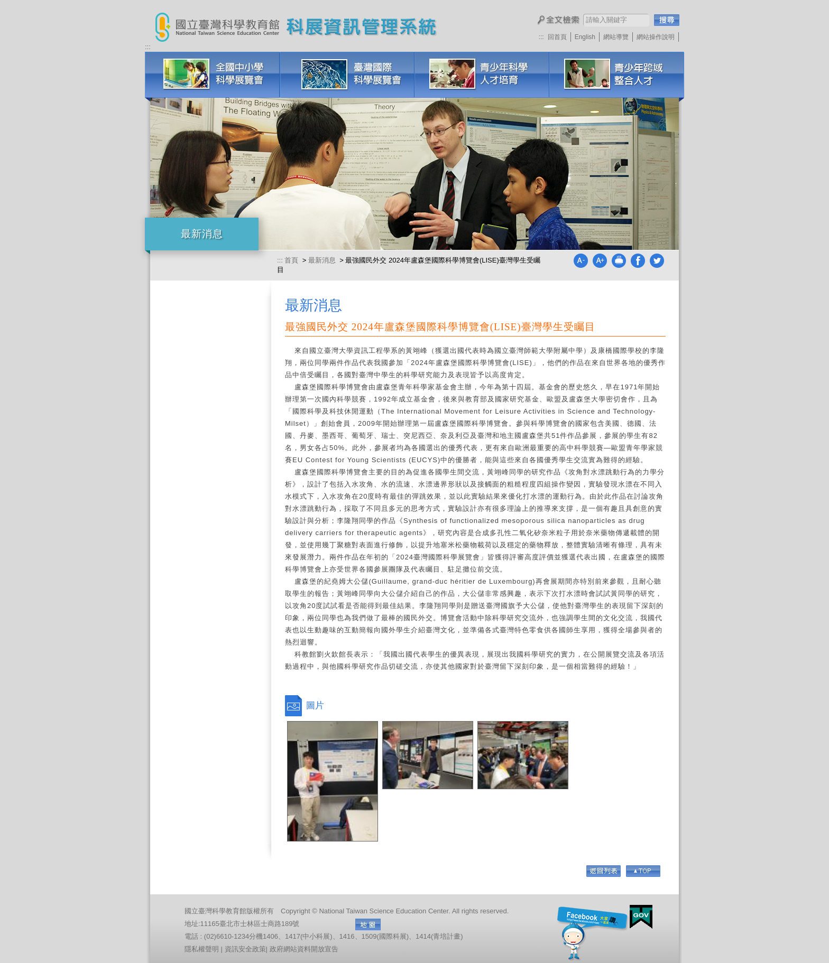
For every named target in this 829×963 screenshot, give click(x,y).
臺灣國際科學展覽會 (347, 75)
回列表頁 (603, 871)
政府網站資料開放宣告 (304, 949)
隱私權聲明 (202, 949)
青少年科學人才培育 (481, 75)
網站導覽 (616, 37)
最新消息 (322, 260)
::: (541, 37)
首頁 (292, 260)
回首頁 (557, 37)
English (585, 37)
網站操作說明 (656, 37)
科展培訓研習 (616, 75)
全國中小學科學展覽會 (212, 75)
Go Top (643, 871)
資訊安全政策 (245, 949)
